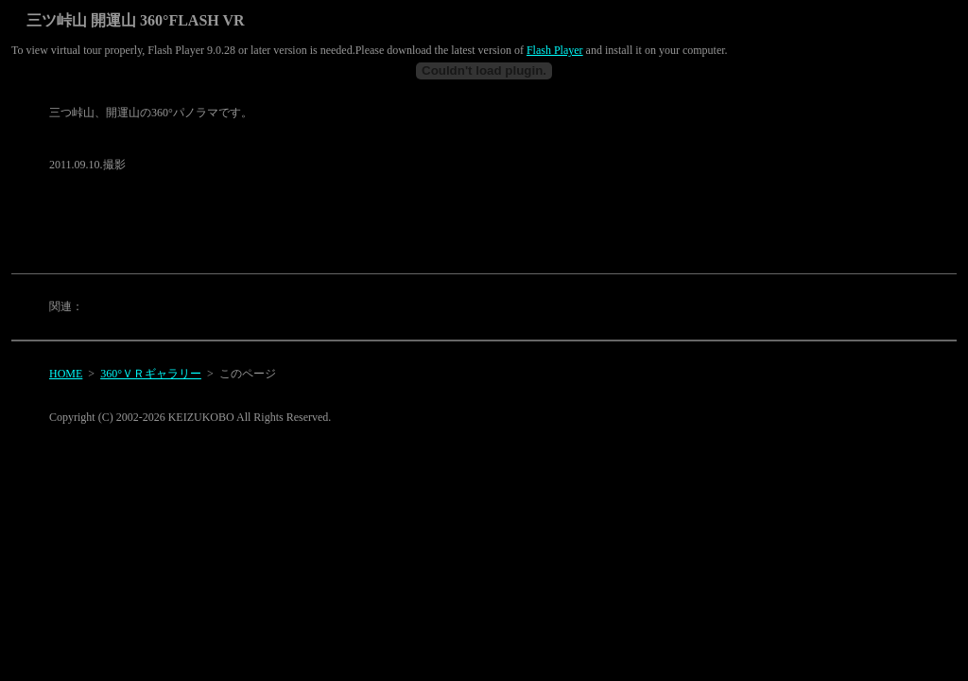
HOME (65, 373)
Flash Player (555, 50)
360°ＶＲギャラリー (150, 373)
